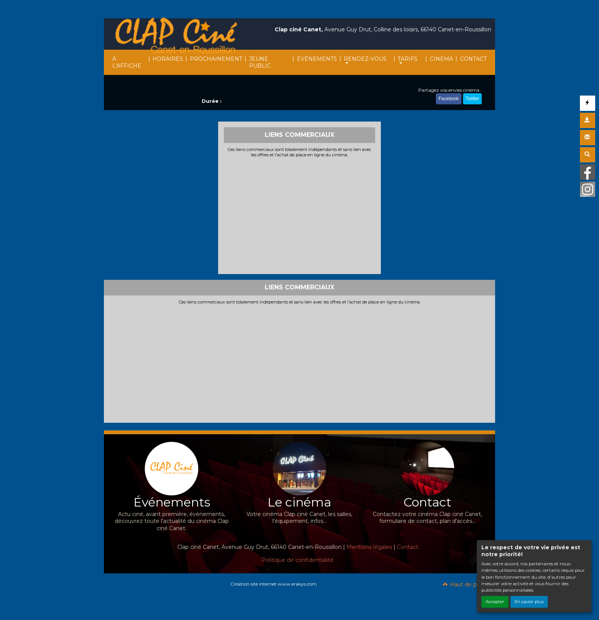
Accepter (495, 601)
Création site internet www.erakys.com (273, 584)
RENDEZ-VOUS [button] (365, 58)
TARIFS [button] (408, 58)
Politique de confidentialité (297, 560)
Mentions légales (369, 547)
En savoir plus (529, 601)
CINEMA (441, 58)
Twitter (472, 98)
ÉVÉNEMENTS (317, 58)
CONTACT (473, 58)
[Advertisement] (300, 214)
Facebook (449, 98)
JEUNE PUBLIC (260, 62)
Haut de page (465, 584)
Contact (407, 547)
